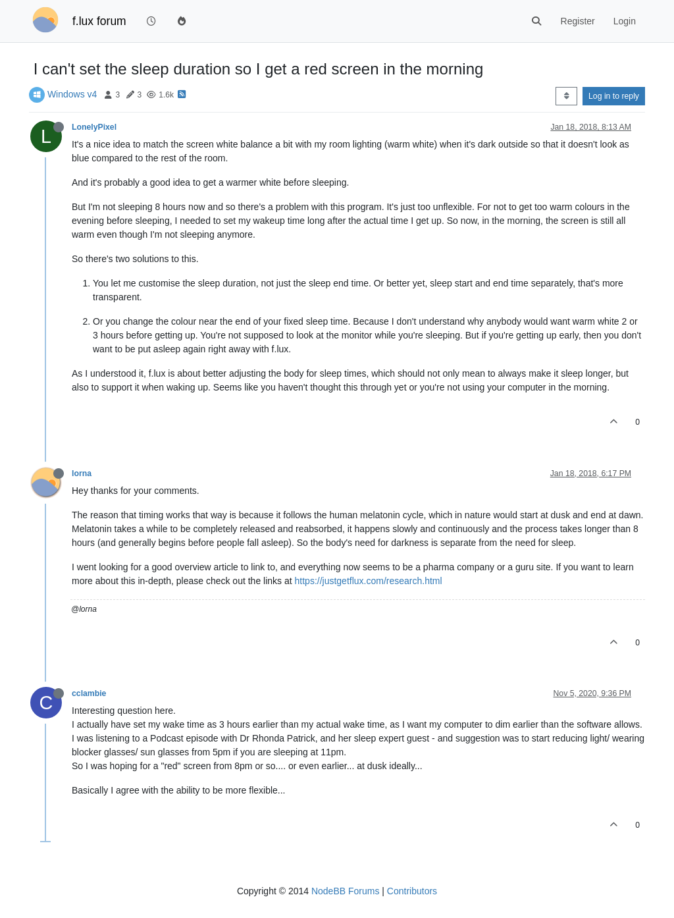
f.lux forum (99, 21)
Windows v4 (72, 94)
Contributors (412, 891)
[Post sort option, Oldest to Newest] (566, 96)
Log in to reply (613, 96)
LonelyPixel (94, 127)
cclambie (89, 693)
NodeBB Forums (345, 891)
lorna (81, 473)
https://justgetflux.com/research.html (368, 581)
